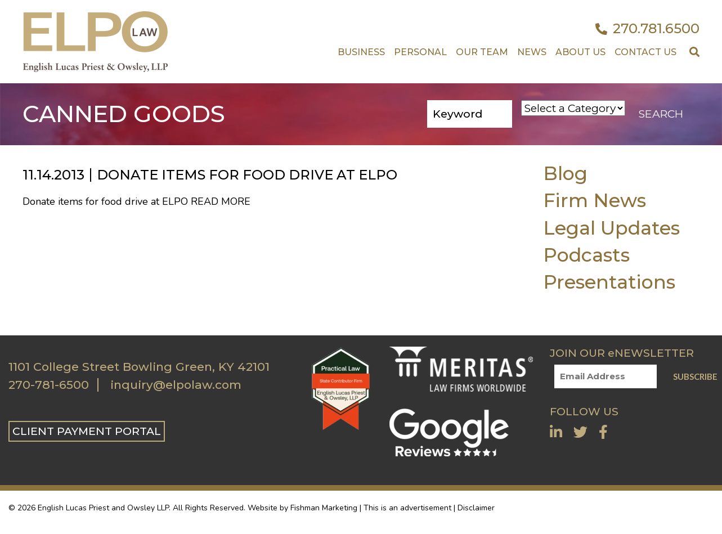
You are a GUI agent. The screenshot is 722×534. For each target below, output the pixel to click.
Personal (420, 52)
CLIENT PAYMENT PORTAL (86, 431)
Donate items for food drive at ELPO (247, 175)
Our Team (482, 52)
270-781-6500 (48, 385)
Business (361, 52)
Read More (220, 201)
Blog (565, 173)
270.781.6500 (647, 29)
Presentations (609, 281)
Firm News (594, 200)
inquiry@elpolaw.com (175, 385)
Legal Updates (611, 227)
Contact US (645, 52)
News (531, 52)
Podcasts (586, 254)
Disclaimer (476, 507)
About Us (580, 52)
